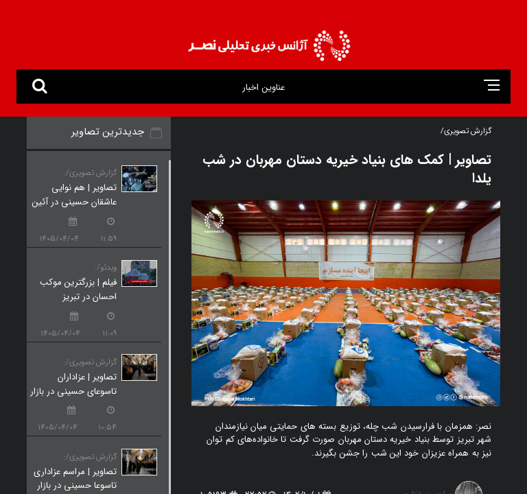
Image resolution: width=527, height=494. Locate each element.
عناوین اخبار (263, 87)
